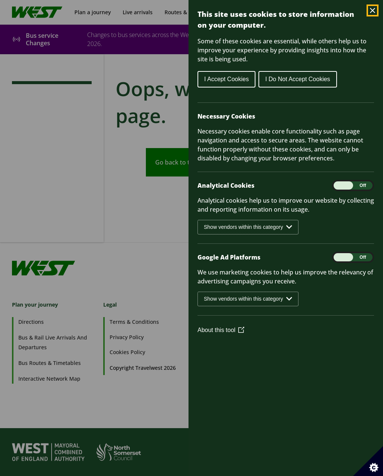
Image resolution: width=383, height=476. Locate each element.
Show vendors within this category (248, 227)
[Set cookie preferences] (368, 461)
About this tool (220, 330)
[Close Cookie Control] (372, 10)
